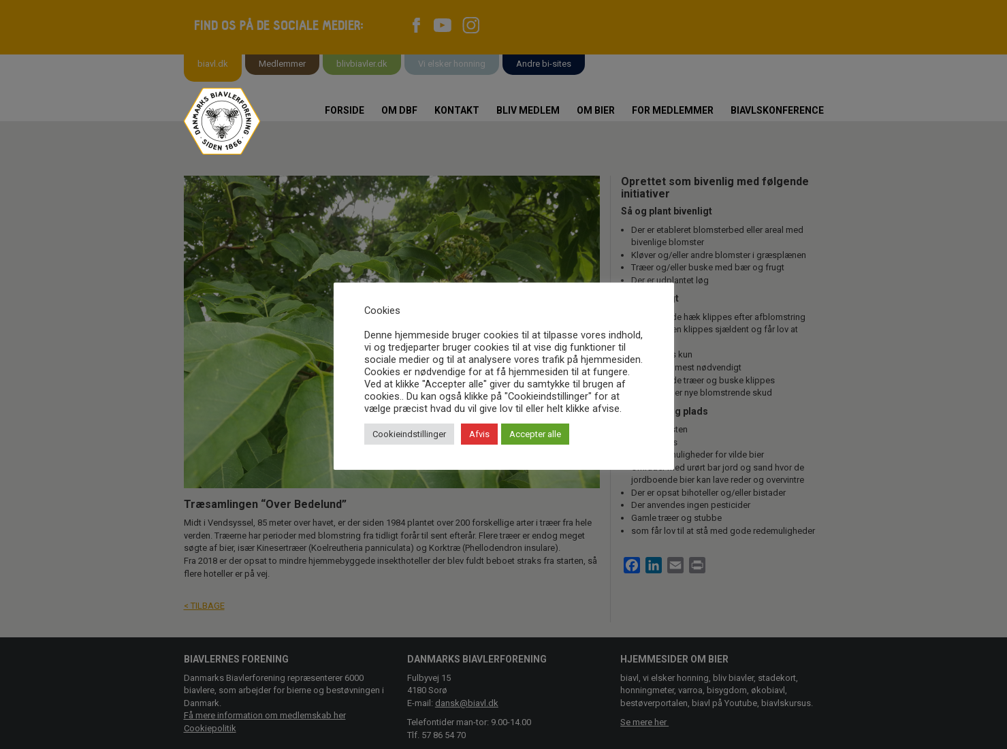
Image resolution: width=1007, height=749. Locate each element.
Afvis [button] (479, 434)
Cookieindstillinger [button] (409, 434)
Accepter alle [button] (535, 434)
